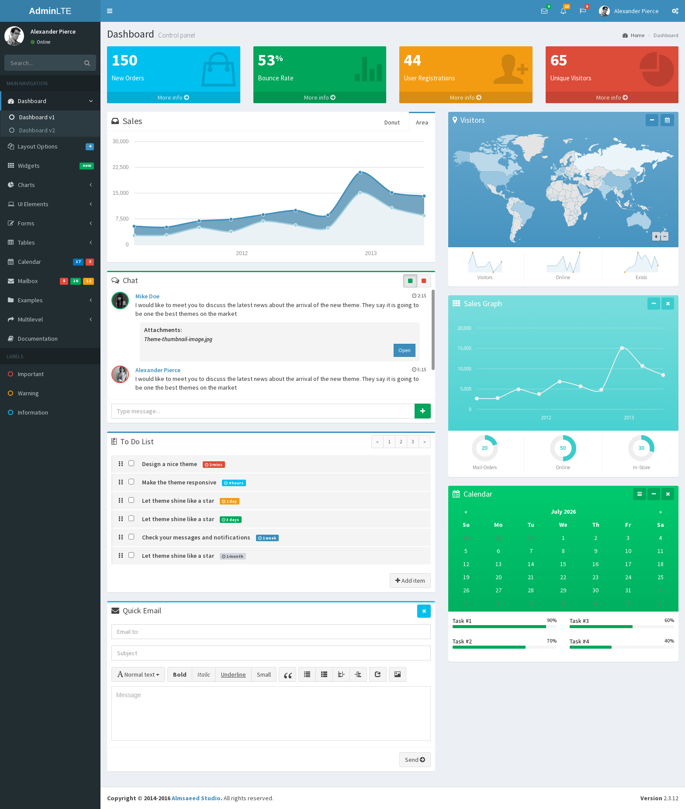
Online (40, 42)
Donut (392, 122)
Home (633, 35)
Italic (203, 674)
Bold (180, 674)
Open (404, 350)
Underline (233, 674)
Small (264, 674)
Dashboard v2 (32, 130)
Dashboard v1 (32, 117)
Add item (410, 580)
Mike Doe (280, 296)
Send (415, 760)
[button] (109, 11)
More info (173, 97)
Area (422, 122)
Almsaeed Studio (196, 798)
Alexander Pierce (280, 370)
